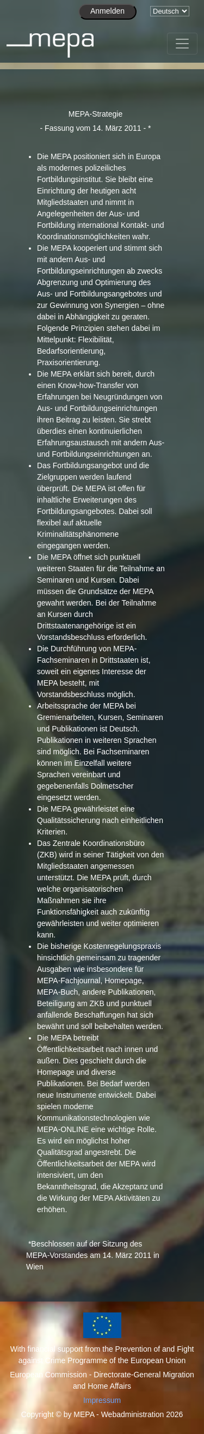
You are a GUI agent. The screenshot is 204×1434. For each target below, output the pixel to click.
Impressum (102, 1400)
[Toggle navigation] (182, 44)
